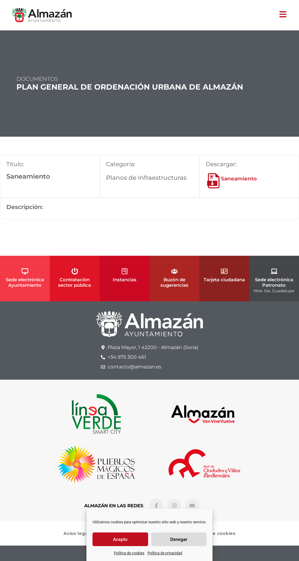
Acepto (120, 539)
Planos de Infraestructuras (146, 177)
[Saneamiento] (213, 180)
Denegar (178, 539)
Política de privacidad (164, 553)
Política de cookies (129, 553)
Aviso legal (77, 533)
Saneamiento (239, 179)
